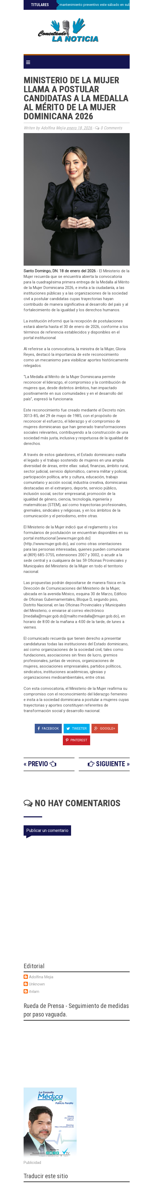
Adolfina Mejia (41, 977)
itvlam (34, 991)
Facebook (48, 728)
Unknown (37, 984)
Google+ (104, 728)
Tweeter (77, 728)
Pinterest (76, 740)
